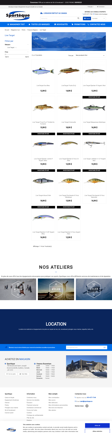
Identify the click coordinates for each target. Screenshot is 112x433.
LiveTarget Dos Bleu (43, 85)
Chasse (7, 402)
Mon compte (53, 394)
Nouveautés (62, 24)
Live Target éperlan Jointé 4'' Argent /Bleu (43, 159)
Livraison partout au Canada (55, 13)
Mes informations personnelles (58, 405)
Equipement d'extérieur (12, 400)
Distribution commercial (34, 407)
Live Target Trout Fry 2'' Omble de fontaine (43, 123)
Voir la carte (12, 374)
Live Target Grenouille (69, 122)
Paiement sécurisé (32, 405)
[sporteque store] (86, 366)
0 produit (98, 18)
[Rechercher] (60, 18)
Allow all (97, 414)
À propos (29, 402)
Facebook (86, 405)
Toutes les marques (40, 24)
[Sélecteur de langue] (91, 7)
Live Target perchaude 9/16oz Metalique (69, 196)
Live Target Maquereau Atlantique (94, 122)
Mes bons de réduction (56, 407)
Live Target (10, 35)
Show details (92, 429)
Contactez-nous (31, 397)
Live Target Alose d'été (43, 195)
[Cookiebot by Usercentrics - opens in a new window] (11, 429)
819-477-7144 (88, 14)
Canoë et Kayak (9, 397)
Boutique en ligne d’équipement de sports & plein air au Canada (25, 7)
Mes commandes (54, 397)
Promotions (79, 24)
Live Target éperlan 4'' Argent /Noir (94, 85)
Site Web (24, 374)
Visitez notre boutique (101, 14)
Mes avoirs (52, 400)
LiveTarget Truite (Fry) (69, 85)
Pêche (7, 405)
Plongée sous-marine (11, 407)
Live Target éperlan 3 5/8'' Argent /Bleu (43, 233)
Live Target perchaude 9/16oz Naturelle (94, 196)
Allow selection (97, 420)
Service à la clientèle (33, 400)
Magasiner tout (17, 24)
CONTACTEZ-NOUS (97, 24)
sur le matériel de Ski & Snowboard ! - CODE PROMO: (56, 2)
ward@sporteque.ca (86, 401)
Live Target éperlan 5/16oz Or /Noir (69, 159)
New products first (90, 55)
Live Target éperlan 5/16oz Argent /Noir (69, 233)
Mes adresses (53, 402)
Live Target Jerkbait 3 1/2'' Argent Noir (94, 159)
